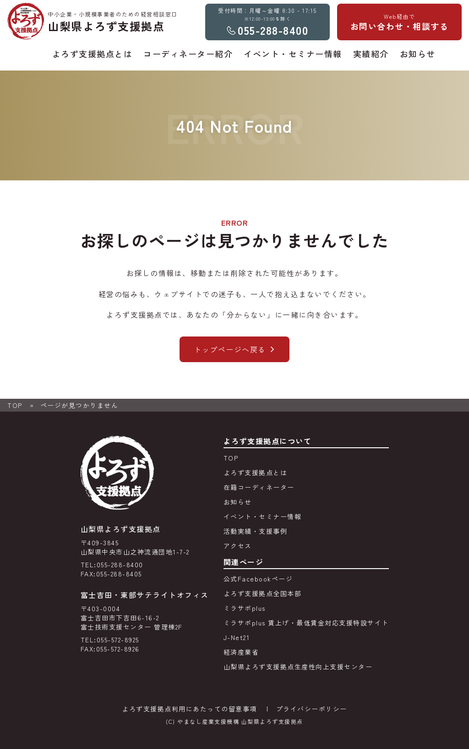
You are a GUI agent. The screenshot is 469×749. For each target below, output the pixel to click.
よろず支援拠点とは (256, 472)
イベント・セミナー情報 (263, 516)
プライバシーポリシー (311, 708)
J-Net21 (237, 637)
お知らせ (238, 501)
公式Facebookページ (258, 578)
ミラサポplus (245, 608)
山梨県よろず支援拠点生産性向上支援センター (298, 666)
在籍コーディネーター (259, 487)
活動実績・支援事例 (256, 531)
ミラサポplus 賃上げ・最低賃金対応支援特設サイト (306, 622)
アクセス (238, 545)
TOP (14, 405)
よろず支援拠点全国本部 (263, 593)
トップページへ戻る (230, 349)
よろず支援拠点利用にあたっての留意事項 (189, 708)
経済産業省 (241, 652)
